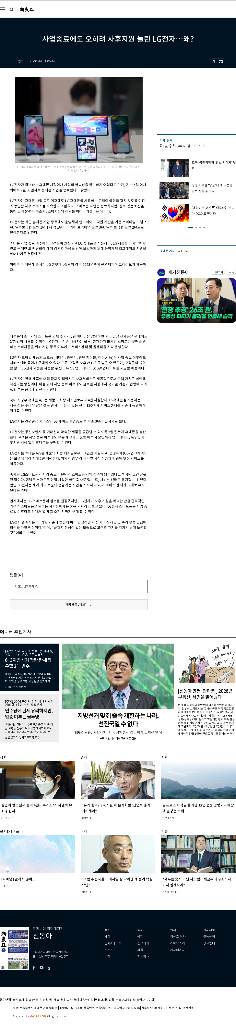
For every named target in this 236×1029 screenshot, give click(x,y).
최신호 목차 (178, 936)
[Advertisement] (69, 302)
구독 (200, 146)
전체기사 (143, 957)
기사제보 (209, 930)
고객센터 (72, 1000)
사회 (107, 936)
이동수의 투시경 (175, 146)
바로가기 (218, 272)
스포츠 (108, 950)
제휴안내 (59, 1000)
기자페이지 (177, 950)
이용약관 (84, 1000)
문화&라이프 (112, 943)
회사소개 (18, 1000)
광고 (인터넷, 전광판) (39, 1000)
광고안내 (209, 943)
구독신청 (209, 936)
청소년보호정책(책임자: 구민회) (135, 1000)
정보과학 (143, 943)
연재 (173, 930)
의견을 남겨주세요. (26, 586)
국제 (140, 936)
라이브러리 (177, 943)
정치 (107, 930)
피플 (140, 950)
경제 (140, 930)
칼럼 (107, 957)
